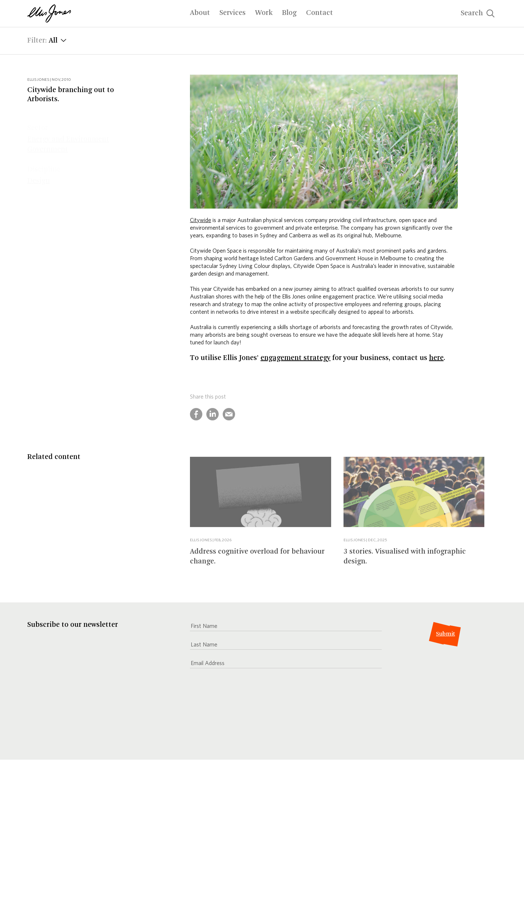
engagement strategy (295, 358)
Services (232, 13)
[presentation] (245, 712)
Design (38, 166)
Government (47, 135)
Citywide (200, 220)
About (200, 13)
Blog (289, 13)
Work (264, 13)
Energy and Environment (68, 125)
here (436, 358)
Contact (319, 13)
